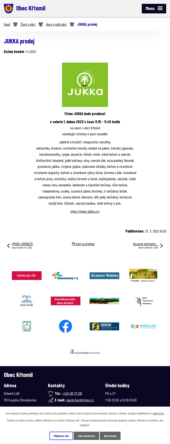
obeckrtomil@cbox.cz (80, 400)
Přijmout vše (61, 436)
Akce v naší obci (56, 24)
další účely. (158, 413)
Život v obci (28, 24)
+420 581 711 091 (72, 393)
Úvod (7, 24)
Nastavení (110, 436)
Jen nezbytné (86, 436)
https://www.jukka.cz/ (85, 211)
